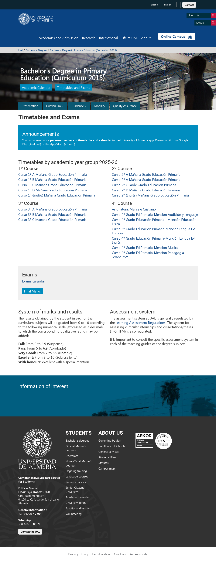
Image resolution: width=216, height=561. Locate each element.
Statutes (103, 463)
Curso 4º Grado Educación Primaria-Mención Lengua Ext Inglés (153, 240)
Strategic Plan (107, 457)
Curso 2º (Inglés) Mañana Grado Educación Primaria (150, 195)
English (167, 4)
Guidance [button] (78, 106)
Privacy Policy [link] (78, 554)
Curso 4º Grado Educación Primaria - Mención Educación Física (154, 221)
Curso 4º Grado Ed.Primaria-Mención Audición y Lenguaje (155, 214)
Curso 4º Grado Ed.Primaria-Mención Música (145, 247)
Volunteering (74, 514)
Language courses (77, 476)
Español (154, 4)
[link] (189, 4)
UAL (20, 50)
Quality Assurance (125, 106)
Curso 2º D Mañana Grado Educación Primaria (146, 190)
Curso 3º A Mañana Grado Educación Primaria (52, 209)
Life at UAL (129, 37)
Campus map (106, 468)
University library (76, 503)
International (108, 37)
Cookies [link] (120, 554)
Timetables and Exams (73, 87)
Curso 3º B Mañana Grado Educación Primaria (52, 214)
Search (206, 23)
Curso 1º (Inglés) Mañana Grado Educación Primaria (56, 195)
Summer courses (76, 482)
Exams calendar (33, 281)
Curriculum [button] (54, 106)
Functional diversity (78, 508)
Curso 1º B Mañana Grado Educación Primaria (52, 179)
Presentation (30, 106)
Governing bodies (109, 440)
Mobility (99, 106)
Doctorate (72, 456)
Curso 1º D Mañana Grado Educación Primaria (52, 190)
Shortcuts (202, 15)
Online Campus (176, 36)
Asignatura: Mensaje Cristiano (134, 209)
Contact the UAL (30, 531)
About (146, 37)
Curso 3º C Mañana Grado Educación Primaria (52, 219)
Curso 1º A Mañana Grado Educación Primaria (52, 174)
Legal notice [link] (101, 554)
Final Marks (32, 291)
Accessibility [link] (139, 554)
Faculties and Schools (111, 446)
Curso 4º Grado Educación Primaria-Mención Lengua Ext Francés (153, 230)
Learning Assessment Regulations (141, 322)
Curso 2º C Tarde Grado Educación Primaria (144, 184)
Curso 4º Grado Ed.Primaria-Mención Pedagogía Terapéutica (148, 254)
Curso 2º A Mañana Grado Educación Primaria (146, 174)
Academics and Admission (58, 37)
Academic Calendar (36, 87)
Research (88, 37)
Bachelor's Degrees (36, 50)
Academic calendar (78, 497)
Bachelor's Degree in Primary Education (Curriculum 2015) (83, 50)
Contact (189, 5)
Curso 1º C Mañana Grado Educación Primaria (52, 184)
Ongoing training (76, 471)
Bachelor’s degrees (77, 440)
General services (108, 451)
